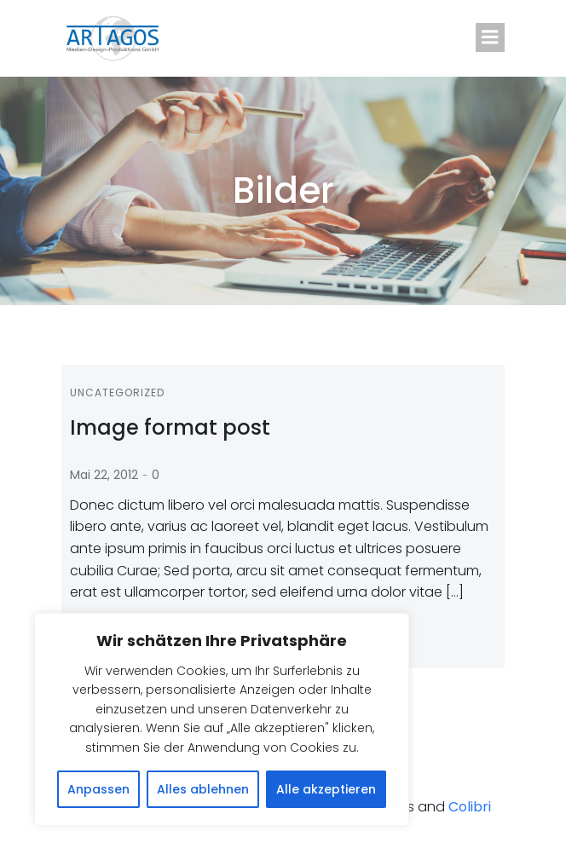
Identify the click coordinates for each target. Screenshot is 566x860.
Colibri (469, 807)
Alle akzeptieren (326, 789)
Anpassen (98, 789)
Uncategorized (117, 392)
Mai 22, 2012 (104, 474)
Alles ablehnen (203, 789)
